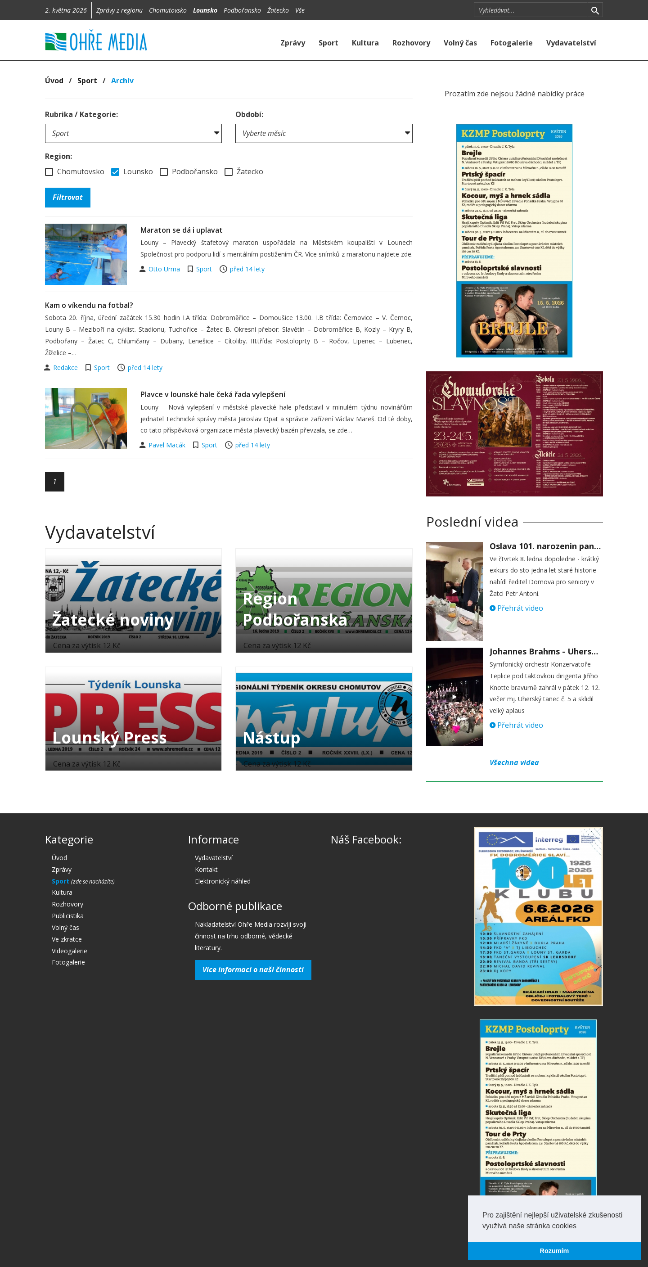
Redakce (66, 367)
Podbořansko (242, 10)
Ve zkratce (67, 939)
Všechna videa (514, 762)
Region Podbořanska (295, 609)
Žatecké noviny (113, 619)
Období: (249, 114)
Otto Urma (165, 269)
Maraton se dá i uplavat (181, 230)
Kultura (365, 43)
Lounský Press (109, 737)
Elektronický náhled (223, 881)
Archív (122, 81)
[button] (579, 1226)
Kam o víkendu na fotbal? (89, 305)
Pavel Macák (167, 445)
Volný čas (460, 43)
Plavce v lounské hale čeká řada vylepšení (212, 394)
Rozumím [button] (554, 1250)
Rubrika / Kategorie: (81, 114)
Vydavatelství (571, 43)
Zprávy (292, 43)
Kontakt (206, 869)
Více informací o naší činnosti (253, 969)
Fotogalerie (511, 43)
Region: (58, 156)
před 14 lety (247, 269)
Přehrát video (516, 608)
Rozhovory (411, 43)
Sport (328, 43)
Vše (300, 10)
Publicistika (68, 915)
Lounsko (205, 10)
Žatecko (278, 10)
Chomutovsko (168, 10)
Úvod (54, 81)
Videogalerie (69, 951)
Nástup (272, 737)
